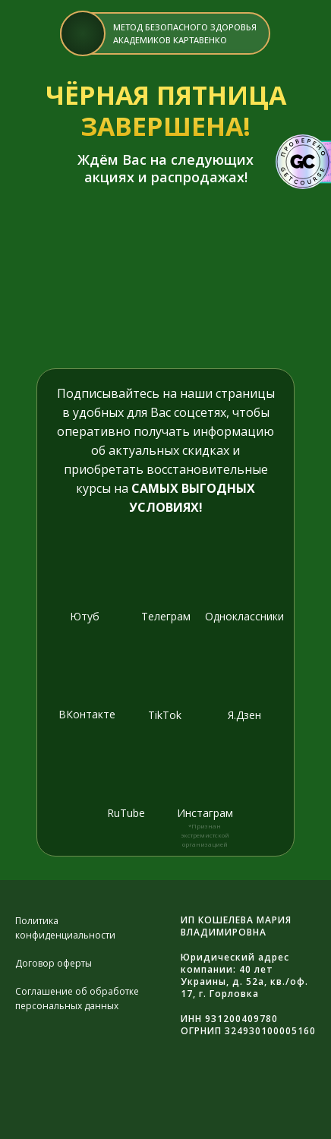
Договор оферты (53, 963)
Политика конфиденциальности (65, 928)
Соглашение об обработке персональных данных (77, 998)
